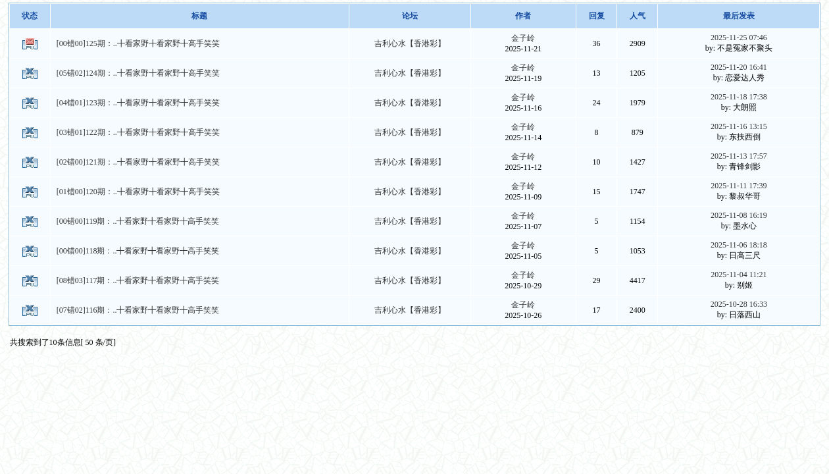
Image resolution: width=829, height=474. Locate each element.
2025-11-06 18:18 (739, 245)
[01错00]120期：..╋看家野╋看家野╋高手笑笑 (138, 191)
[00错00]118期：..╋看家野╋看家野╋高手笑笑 (138, 250)
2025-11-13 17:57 (739, 156)
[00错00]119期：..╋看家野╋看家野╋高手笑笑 (138, 221)
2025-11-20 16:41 (739, 67)
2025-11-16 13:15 (739, 126)
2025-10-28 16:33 (739, 304)
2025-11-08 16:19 (739, 215)
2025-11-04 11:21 (738, 274)
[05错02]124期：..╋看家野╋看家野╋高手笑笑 (138, 73)
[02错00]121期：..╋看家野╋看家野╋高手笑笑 (138, 162)
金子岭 (523, 38)
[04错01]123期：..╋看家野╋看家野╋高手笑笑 (138, 102)
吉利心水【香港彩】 (409, 43)
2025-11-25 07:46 (739, 37)
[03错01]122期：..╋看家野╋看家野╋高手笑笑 (138, 132)
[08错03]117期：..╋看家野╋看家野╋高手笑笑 (138, 280)
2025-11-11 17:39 (738, 185)
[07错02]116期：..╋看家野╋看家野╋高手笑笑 (138, 310)
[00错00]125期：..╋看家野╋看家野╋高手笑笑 (138, 43)
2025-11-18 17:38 (739, 96)
